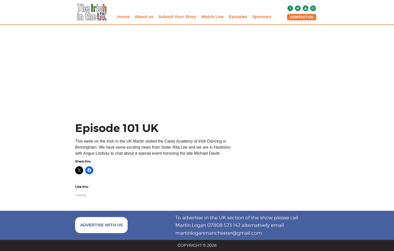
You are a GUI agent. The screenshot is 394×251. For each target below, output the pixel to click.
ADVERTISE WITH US (101, 225)
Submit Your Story (177, 16)
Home (123, 16)
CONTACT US (301, 17)
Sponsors (261, 16)
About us (144, 16)
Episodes (238, 16)
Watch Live (212, 16)
